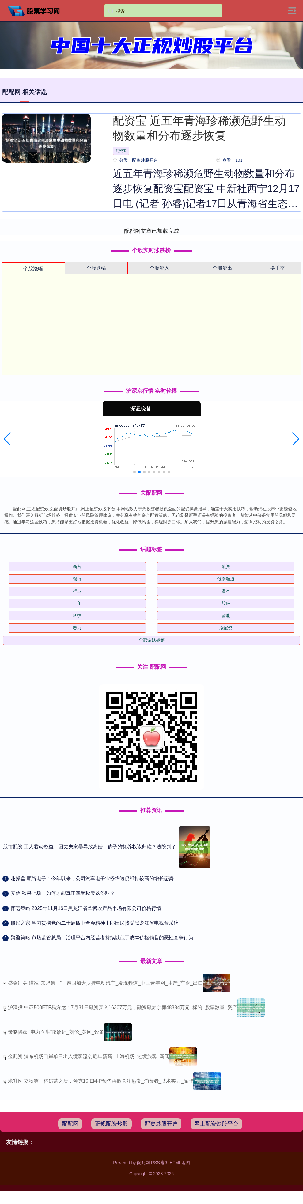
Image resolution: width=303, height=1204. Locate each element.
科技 (77, 615)
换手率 (277, 268)
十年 (77, 603)
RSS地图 (160, 1162)
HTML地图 (180, 1162)
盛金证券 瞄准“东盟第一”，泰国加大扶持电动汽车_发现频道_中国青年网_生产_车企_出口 (105, 983)
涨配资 (225, 627)
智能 (226, 615)
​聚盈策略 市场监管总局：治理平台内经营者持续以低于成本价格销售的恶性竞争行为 (102, 937)
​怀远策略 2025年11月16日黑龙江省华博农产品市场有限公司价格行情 (86, 908)
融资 (226, 566)
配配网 (70, 1124)
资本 (226, 591)
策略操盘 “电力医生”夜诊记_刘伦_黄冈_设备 (56, 1032)
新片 (77, 566)
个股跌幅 (96, 268)
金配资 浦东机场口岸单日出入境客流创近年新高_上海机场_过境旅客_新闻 (88, 1056)
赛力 (77, 627)
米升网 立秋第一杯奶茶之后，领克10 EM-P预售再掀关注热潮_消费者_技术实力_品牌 (100, 1081)
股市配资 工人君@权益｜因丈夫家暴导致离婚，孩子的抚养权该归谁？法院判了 (89, 846)
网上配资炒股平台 (216, 1124)
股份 (226, 603)
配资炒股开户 (161, 1124)
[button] (7, 439)
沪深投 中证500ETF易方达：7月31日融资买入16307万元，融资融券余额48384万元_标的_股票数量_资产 (122, 1007)
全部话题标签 (152, 640)
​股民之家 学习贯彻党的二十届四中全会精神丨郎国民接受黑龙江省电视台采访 (95, 923)
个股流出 (222, 268)
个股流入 (159, 268)
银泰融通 (225, 578)
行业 (77, 591)
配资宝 (121, 151)
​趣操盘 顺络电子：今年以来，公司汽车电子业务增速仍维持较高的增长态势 (92, 878)
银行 (77, 578)
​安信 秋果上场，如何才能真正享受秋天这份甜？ (63, 893)
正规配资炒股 (111, 1124)
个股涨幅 (33, 268)
